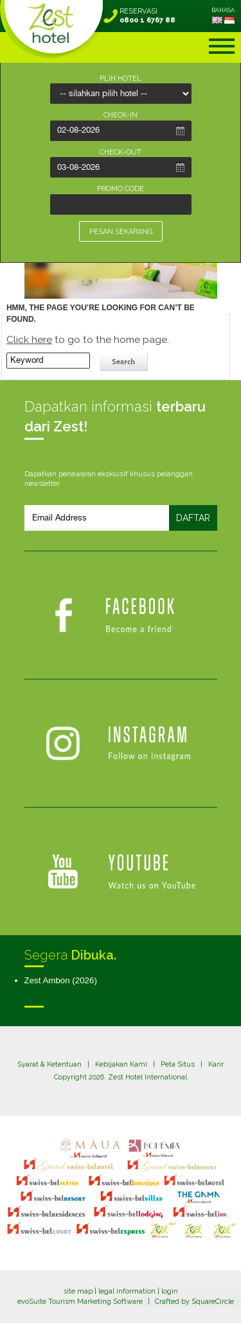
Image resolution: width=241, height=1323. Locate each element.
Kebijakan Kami (121, 1064)
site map (78, 1291)
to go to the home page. (87, 339)
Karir (216, 1064)
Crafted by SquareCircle (194, 1301)
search (125, 362)
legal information (127, 1291)
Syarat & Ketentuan (49, 1064)
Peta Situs (178, 1064)
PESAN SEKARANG (120, 232)
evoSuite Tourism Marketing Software (80, 1301)
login (169, 1291)
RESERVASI (147, 15)
